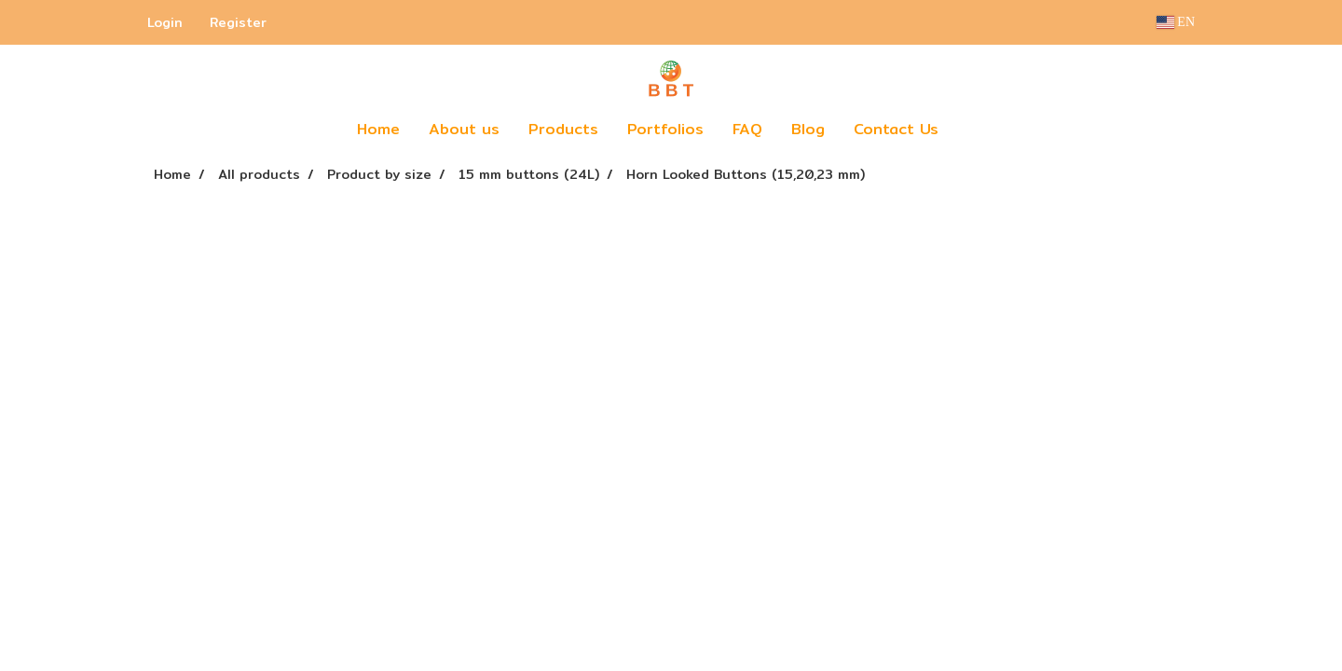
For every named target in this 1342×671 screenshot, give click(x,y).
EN (1176, 22)
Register (238, 22)
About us (464, 129)
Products (563, 129)
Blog (808, 129)
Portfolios (665, 129)
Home (378, 129)
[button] (980, 129)
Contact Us (896, 129)
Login (165, 22)
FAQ (747, 129)
